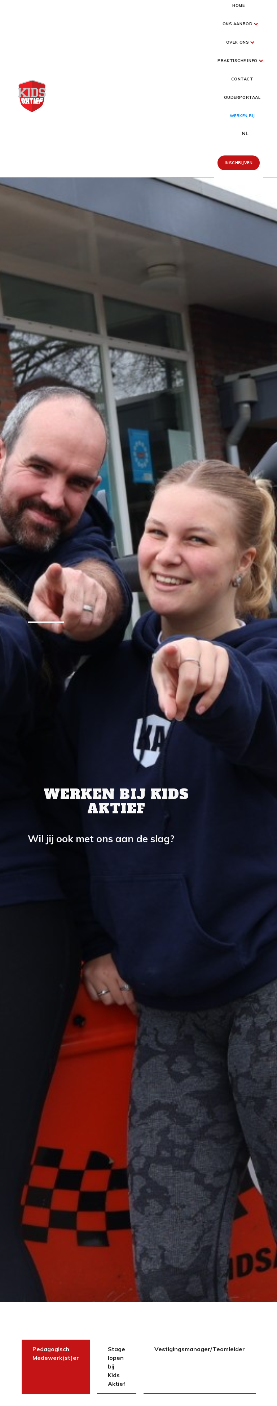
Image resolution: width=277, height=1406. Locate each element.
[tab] (56, 1367)
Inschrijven (239, 162)
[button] (239, 24)
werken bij (242, 115)
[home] (32, 96)
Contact (242, 79)
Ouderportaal (242, 97)
